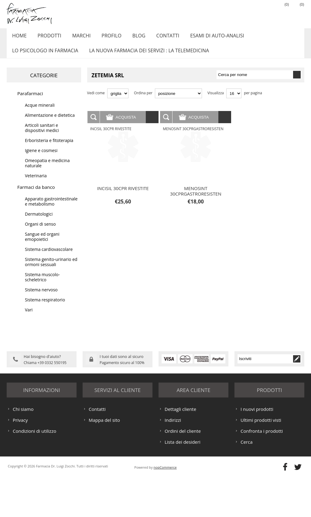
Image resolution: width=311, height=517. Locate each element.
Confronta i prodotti (262, 471)
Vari (28, 316)
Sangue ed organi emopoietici (42, 243)
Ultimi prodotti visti (261, 460)
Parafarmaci (30, 100)
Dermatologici (39, 221)
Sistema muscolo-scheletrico (42, 283)
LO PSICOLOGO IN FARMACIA (44, 55)
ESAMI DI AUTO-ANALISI (207, 37)
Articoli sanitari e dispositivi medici (42, 134)
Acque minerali (40, 112)
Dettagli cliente (180, 449)
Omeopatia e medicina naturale (47, 169)
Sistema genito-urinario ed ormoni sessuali (51, 268)
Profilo (106, 37)
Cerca (247, 482)
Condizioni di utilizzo (34, 471)
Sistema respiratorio (45, 306)
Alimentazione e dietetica (50, 122)
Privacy (20, 460)
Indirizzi (173, 460)
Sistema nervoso (41, 296)
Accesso (266, 12)
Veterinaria (36, 182)
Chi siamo (23, 449)
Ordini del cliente (183, 471)
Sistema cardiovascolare (49, 256)
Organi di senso (40, 231)
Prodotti (47, 37)
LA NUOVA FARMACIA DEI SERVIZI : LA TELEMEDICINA (147, 55)
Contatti (159, 37)
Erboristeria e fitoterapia (49, 147)
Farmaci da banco (36, 194)
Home (18, 37)
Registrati (251, 12)
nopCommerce (165, 507)
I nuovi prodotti (257, 449)
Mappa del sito (104, 460)
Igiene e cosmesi (41, 157)
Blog (131, 37)
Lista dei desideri (182, 482)
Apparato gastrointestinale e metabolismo (51, 208)
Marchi (77, 37)
